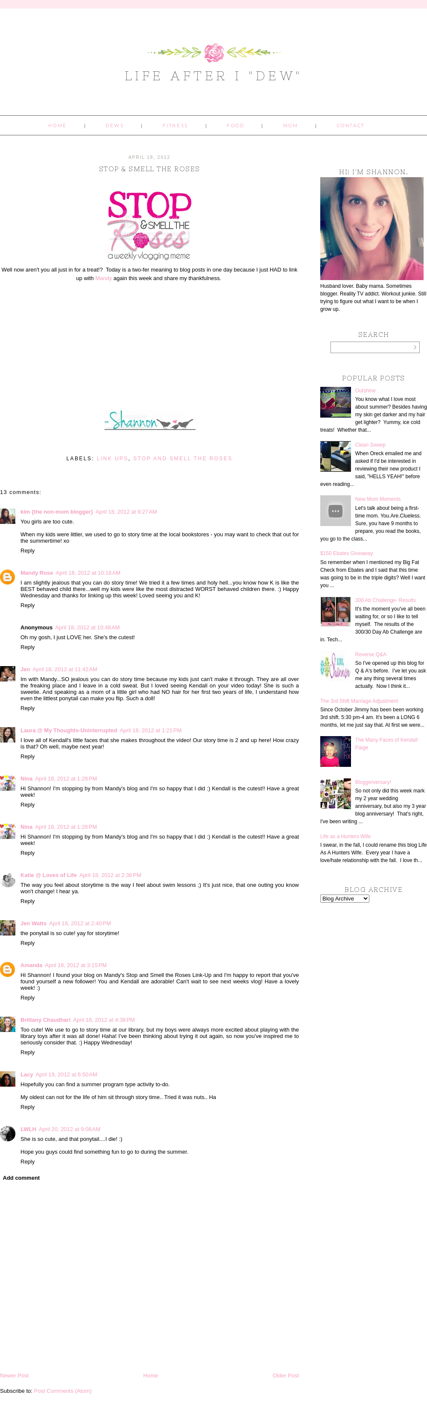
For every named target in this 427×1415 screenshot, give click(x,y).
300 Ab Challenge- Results (385, 600)
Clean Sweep (370, 445)
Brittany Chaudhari (45, 1020)
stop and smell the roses (183, 459)
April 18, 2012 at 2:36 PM (110, 875)
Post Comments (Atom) (63, 1391)
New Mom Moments (378, 499)
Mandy (103, 278)
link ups (113, 459)
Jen (25, 669)
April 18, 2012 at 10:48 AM (87, 627)
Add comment (21, 1178)
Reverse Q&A (370, 655)
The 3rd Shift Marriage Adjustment (359, 701)
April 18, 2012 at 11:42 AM (64, 669)
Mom (290, 126)
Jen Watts (33, 923)
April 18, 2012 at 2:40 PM (80, 923)
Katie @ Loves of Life (48, 875)
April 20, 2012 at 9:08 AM (69, 1129)
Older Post (286, 1375)
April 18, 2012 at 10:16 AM (88, 573)
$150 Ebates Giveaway (346, 553)
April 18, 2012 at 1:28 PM (66, 778)
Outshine (365, 391)
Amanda (31, 965)
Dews (114, 126)
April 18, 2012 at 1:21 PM (150, 730)
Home (57, 126)
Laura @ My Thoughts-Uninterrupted (68, 730)
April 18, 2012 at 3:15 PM (76, 965)
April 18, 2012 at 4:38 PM (104, 1020)
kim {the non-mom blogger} (56, 512)
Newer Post (14, 1375)
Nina (26, 778)
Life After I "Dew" (214, 75)
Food (235, 126)
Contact (351, 126)
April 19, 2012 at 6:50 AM (66, 1074)
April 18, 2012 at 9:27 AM (126, 512)
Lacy (26, 1074)
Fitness (175, 126)
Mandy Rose (36, 573)
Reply (27, 550)
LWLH (28, 1129)
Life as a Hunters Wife (345, 836)
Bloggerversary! (373, 782)
